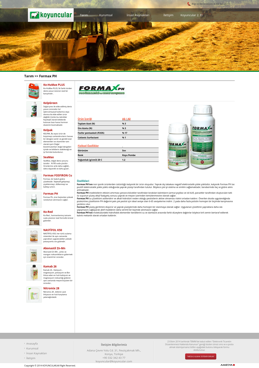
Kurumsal (106, 15)
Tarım (84, 15)
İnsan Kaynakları (138, 15)
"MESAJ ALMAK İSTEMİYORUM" (200, 356)
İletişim (168, 15)
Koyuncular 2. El (191, 15)
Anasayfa (32, 343)
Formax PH (48, 76)
